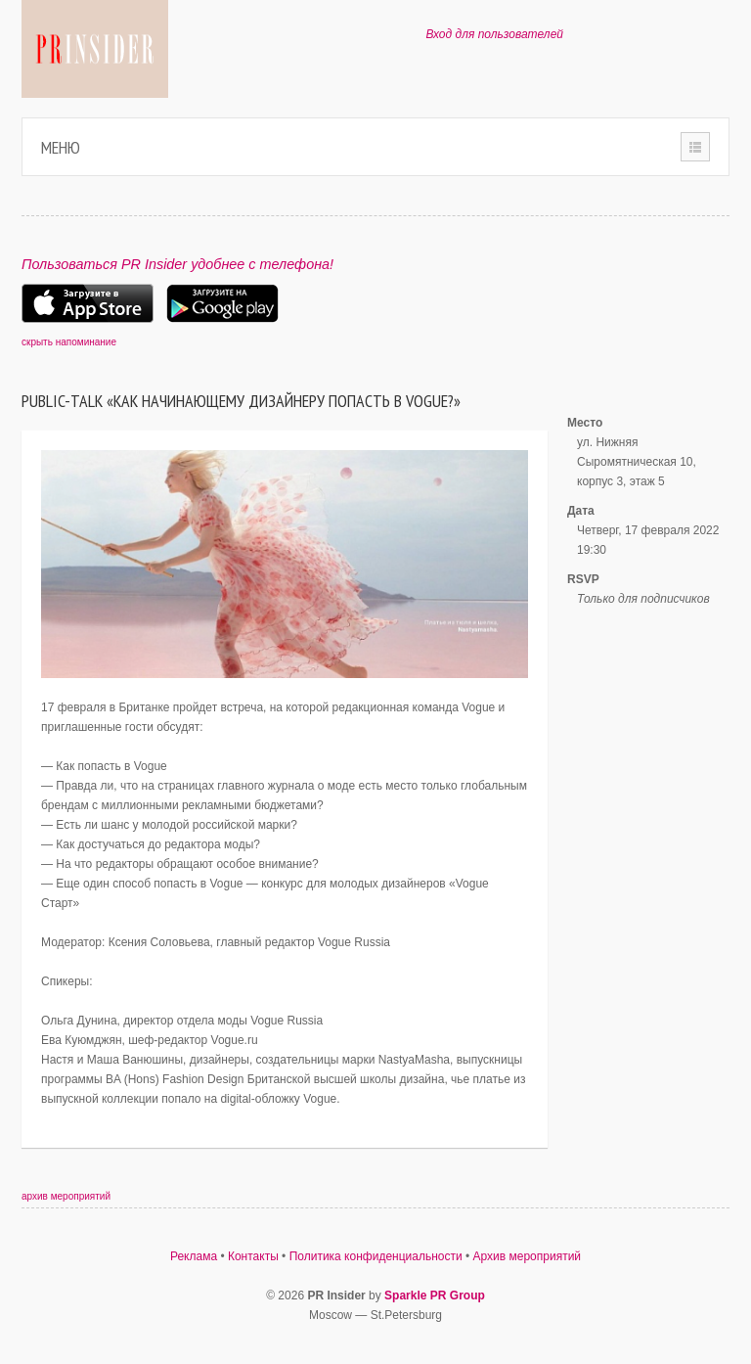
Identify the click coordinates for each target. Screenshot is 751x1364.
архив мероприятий (66, 1196)
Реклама (193, 1256)
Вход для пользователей (494, 34)
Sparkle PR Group (434, 1295)
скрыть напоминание (69, 342)
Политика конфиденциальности (376, 1256)
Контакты (253, 1256)
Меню (60, 147)
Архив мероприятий (527, 1256)
